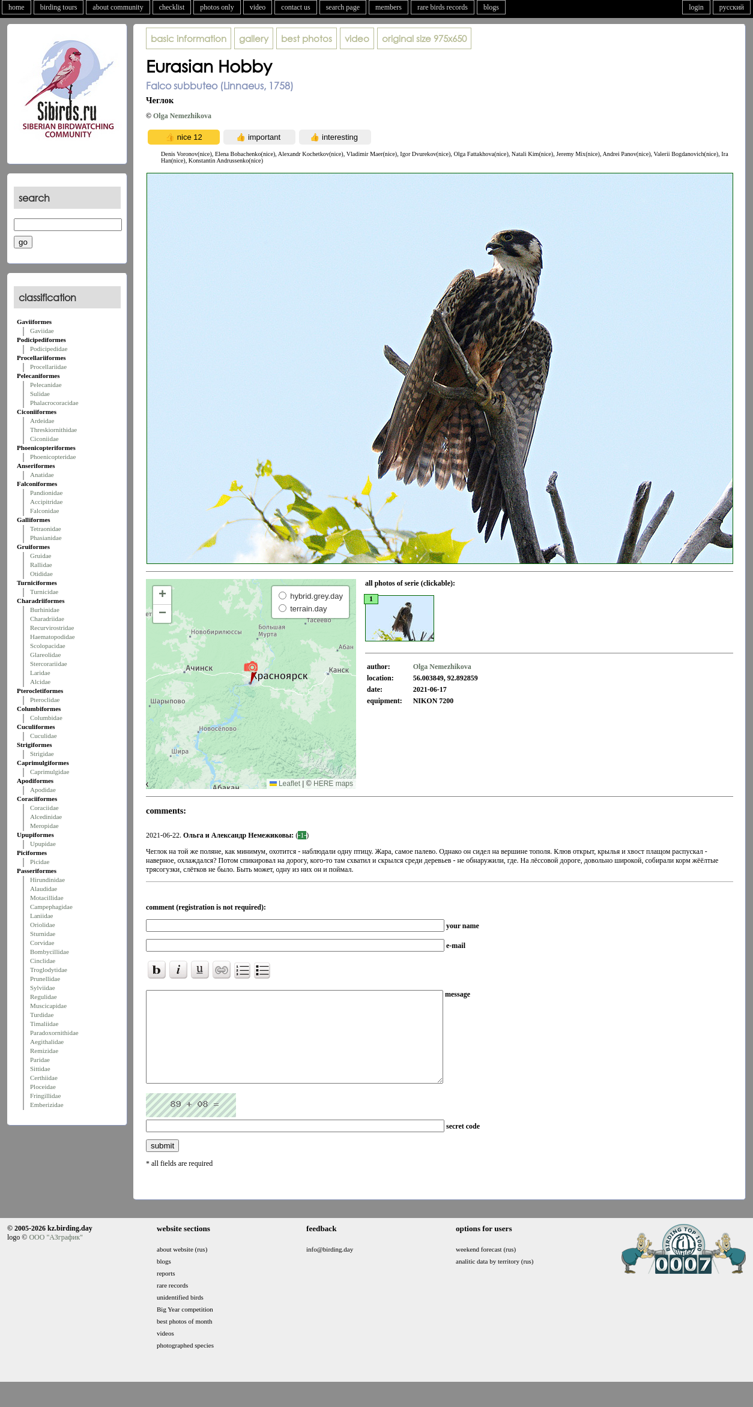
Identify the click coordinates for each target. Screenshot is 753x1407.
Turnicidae (44, 591)
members (388, 7)
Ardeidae (42, 420)
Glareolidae (45, 654)
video (258, 7)
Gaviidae (42, 330)
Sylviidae (42, 987)
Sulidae (40, 393)
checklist (172, 7)
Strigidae (42, 753)
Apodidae (43, 789)
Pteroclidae (44, 699)
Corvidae (42, 942)
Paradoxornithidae (54, 1032)
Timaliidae (44, 1023)
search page (343, 7)
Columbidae (46, 717)
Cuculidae (43, 735)
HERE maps (333, 783)
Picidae (39, 861)
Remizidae (44, 1050)
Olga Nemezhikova (182, 116)
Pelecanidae (46, 384)
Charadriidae (47, 618)
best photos (306, 38)
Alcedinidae (46, 816)
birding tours (58, 7)
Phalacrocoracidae (54, 402)
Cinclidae (42, 960)
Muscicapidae (48, 1005)
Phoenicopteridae (53, 456)
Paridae (40, 1059)
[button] (251, 672)
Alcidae (40, 681)
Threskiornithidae (53, 429)
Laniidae (41, 915)
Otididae (41, 573)
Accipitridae (46, 501)
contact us (295, 7)
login (696, 7)
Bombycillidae (49, 951)
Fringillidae (45, 1095)
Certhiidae (44, 1077)
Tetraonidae (45, 528)
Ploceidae (43, 1086)
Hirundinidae (47, 879)
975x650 (424, 38)
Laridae (40, 672)
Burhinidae (44, 609)
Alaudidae (43, 888)
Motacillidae (47, 897)
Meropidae (44, 825)
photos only (217, 7)
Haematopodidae (52, 636)
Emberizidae (47, 1104)
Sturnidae (42, 933)
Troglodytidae (48, 969)
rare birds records (442, 7)
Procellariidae (48, 366)
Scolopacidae (47, 645)
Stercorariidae (48, 663)
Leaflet (285, 783)
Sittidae (40, 1068)
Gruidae (40, 555)
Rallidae (41, 564)
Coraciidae (44, 807)
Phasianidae (46, 537)
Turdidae (41, 1014)
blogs (491, 7)
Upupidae (43, 843)
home (16, 7)
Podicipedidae (48, 348)
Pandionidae (46, 492)
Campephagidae (51, 906)
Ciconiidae (44, 438)
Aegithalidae (47, 1041)
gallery (253, 38)
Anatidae (42, 474)
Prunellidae (45, 978)
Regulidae (43, 996)
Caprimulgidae (49, 771)
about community (117, 7)
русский (731, 7)
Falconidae (44, 510)
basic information (188, 38)
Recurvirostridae (52, 627)
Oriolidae (42, 924)
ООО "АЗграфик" (55, 1255)
